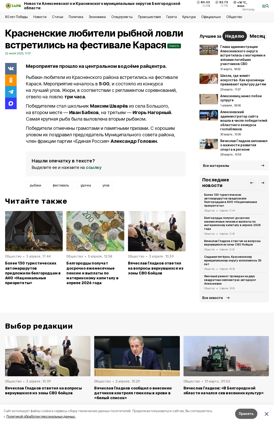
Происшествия (149, 17)
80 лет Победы (16, 17)
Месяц (257, 36)
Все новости (212, 298)
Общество (234, 17)
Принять (246, 414)
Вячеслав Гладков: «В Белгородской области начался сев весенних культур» (224, 390)
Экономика (97, 17)
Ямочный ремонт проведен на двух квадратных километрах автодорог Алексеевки (230, 279)
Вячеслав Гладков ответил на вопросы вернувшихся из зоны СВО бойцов (156, 268)
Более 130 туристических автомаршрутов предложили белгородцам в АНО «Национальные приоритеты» (33, 273)
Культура (189, 17)
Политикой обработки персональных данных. (41, 416)
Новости (39, 17)
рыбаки (35, 185)
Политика (76, 17)
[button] (251, 182)
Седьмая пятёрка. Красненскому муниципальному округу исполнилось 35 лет (232, 260)
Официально (211, 17)
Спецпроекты (121, 17)
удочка (86, 185)
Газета (171, 17)
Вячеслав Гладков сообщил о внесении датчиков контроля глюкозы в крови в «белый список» (133, 393)
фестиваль (61, 185)
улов (106, 185)
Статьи (57, 17)
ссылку (94, 167)
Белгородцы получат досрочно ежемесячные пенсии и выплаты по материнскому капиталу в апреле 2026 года (92, 273)
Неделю (234, 36)
